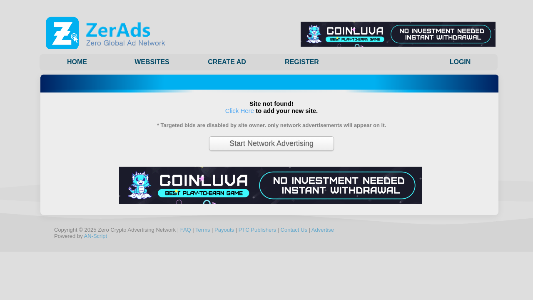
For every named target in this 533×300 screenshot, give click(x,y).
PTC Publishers (257, 230)
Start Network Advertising (271, 143)
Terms (202, 230)
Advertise (322, 230)
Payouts (224, 230)
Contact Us (294, 230)
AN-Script (95, 236)
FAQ (185, 230)
